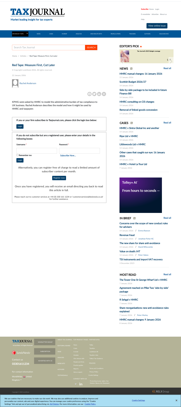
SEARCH (91, 47)
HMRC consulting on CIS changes (136, 102)
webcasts (61, 363)
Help (143, 19)
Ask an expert (78, 372)
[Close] (176, 402)
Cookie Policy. (90, 406)
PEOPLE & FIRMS (115, 34)
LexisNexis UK (94, 351)
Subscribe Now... (68, 156)
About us (163, 14)
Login (157, 9)
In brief (76, 351)
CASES (51, 34)
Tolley (91, 345)
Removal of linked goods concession (138, 110)
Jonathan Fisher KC (146, 239)
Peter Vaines (143, 255)
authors (61, 369)
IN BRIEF (64, 34)
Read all (167, 68)
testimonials (63, 375)
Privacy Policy (94, 372)
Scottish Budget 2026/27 (132, 82)
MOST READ (128, 275)
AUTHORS (147, 34)
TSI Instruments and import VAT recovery (141, 259)
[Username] (48, 47)
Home (151, 9)
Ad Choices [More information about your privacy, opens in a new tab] (54, 406)
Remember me (25, 155)
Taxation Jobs (94, 355)
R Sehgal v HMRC (128, 300)
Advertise (155, 14)
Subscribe (144, 9)
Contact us (17, 360)
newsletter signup (45, 342)
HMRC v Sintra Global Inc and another (139, 128)
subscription (45, 351)
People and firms (79, 362)
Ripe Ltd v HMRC (128, 136)
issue (59, 351)
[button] (121, 61)
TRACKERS (132, 34)
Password (64, 145)
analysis (61, 357)
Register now (59, 178)
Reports (76, 368)
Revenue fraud (127, 235)
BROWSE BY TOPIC (20, 33)
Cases (75, 348)
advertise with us (45, 361)
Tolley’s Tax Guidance (96, 358)
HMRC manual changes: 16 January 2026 (140, 74)
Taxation (92, 348)
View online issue (157, 26)
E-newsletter (145, 14)
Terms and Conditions (96, 368)
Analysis (76, 355)
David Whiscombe (145, 247)
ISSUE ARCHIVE (164, 34)
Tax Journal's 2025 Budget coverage (148, 51)
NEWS (38, 34)
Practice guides (78, 365)
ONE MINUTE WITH (96, 34)
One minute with (79, 358)
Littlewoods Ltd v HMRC (132, 144)
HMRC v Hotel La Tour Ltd (133, 164)
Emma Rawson (144, 231)
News (75, 345)
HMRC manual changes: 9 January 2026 (140, 320)
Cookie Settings (93, 375)
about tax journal (65, 339)
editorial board (64, 345)
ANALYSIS (79, 34)
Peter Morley (142, 315)
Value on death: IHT (129, 251)
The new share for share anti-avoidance (139, 243)
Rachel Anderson (28, 83)
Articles (23, 56)
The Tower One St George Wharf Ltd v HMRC (143, 280)
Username (21, 145)
